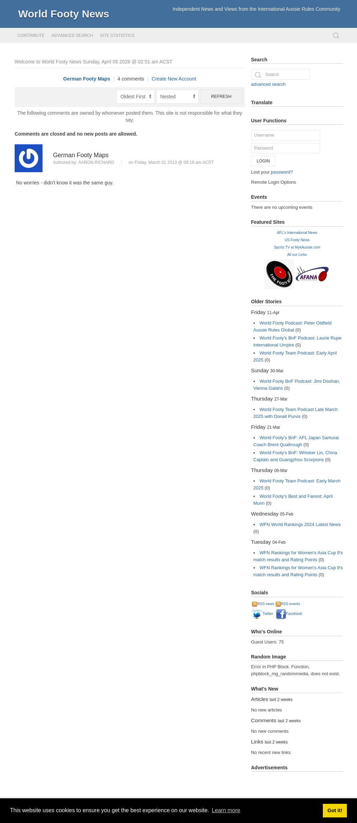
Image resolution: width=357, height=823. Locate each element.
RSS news (263, 604)
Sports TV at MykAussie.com (297, 247)
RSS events (288, 604)
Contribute (30, 35)
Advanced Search (72, 35)
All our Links (297, 255)
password (280, 172)
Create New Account (174, 79)
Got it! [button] (334, 810)
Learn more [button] (226, 810)
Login (263, 161)
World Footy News (63, 14)
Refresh (221, 96)
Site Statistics (117, 35)
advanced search (268, 84)
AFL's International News (297, 233)
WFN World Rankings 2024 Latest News (300, 524)
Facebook (289, 614)
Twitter (262, 614)
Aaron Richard (96, 162)
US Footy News (297, 240)
